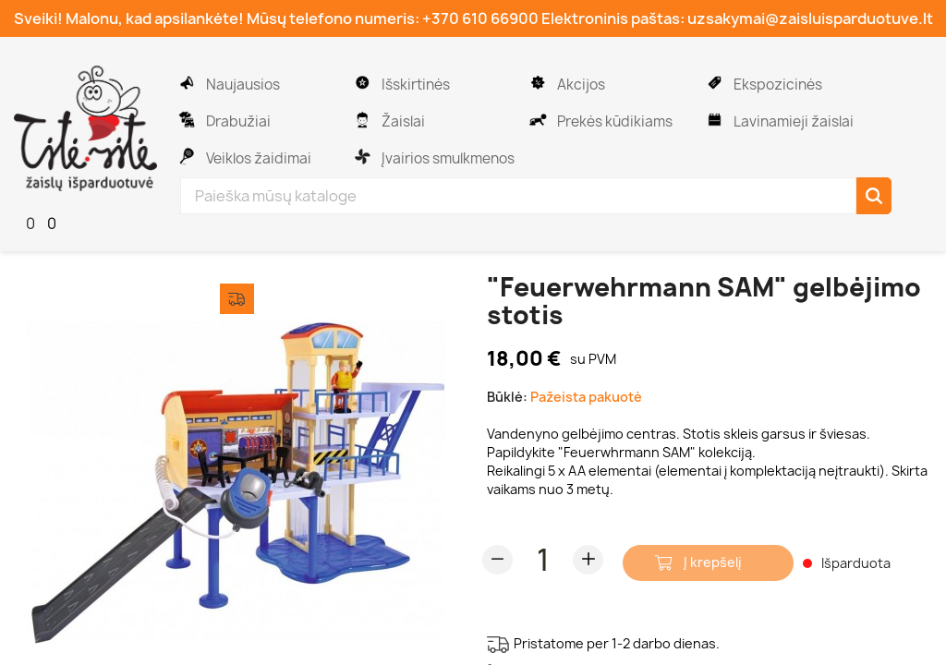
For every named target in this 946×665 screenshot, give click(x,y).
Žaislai (402, 121)
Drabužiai (237, 121)
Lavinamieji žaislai (792, 121)
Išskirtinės (414, 84)
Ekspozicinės (776, 84)
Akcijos (579, 84)
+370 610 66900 (480, 18)
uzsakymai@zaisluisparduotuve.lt (810, 18)
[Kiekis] (543, 559)
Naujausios (241, 84)
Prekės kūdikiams (613, 121)
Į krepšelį (713, 562)
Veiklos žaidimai (257, 158)
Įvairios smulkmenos (447, 158)
